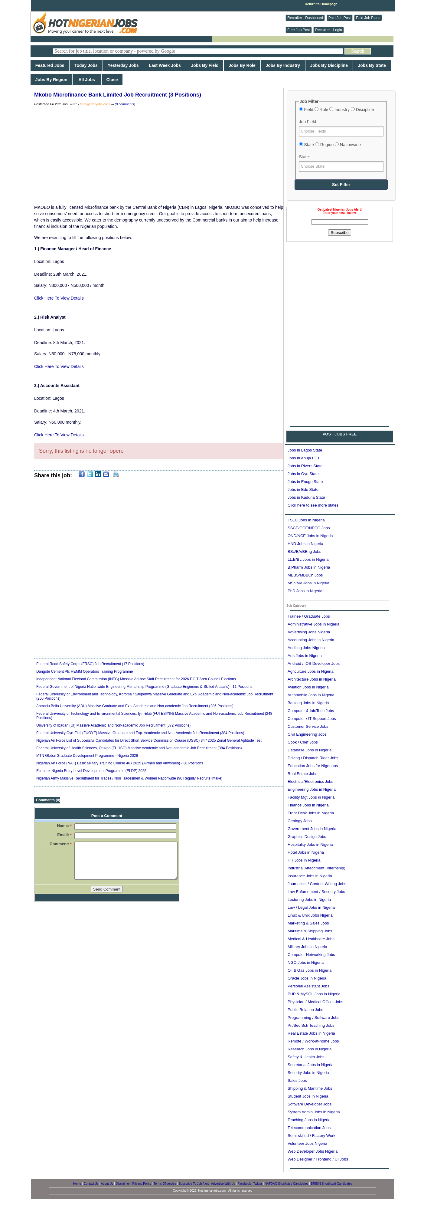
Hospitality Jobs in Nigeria (310, 844)
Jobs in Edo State (303, 489)
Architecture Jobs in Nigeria (312, 679)
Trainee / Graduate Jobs (309, 616)
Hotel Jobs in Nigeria (306, 852)
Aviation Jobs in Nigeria (308, 687)
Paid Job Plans (368, 18)
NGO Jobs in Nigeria (306, 962)
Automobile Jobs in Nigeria (311, 695)
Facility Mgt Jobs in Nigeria (311, 797)
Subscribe (339, 232)
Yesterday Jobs (123, 65)
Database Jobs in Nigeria (309, 750)
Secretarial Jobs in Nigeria (311, 1064)
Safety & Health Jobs (306, 1057)
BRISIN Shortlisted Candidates (331, 1183)
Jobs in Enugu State (305, 481)
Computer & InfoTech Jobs (311, 710)
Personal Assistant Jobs (308, 986)
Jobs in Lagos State (305, 450)
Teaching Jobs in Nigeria (309, 1120)
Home (77, 1183)
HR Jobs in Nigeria (304, 860)
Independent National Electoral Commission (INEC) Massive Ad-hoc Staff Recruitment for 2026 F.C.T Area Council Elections (136, 679)
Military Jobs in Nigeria (307, 946)
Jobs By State (372, 65)
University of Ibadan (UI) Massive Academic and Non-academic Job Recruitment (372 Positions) (113, 725)
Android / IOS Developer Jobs (314, 663)
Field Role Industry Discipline (336, 109)
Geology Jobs (300, 821)
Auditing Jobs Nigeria (306, 647)
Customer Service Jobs (308, 726)
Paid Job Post (339, 18)
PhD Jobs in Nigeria (305, 591)
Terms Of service (165, 1183)
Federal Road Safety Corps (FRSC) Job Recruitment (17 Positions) (90, 664)
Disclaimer (123, 1183)
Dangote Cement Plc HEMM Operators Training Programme (84, 671)
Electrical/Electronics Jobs (310, 781)
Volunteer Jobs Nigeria (307, 1143)
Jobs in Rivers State (305, 466)
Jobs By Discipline (329, 65)
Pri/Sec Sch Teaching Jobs (311, 1025)
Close (112, 79)
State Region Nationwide (330, 144)
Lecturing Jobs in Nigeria (309, 899)
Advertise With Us (223, 1183)
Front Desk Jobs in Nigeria (311, 813)
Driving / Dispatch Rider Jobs (313, 758)
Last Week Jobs (165, 65)
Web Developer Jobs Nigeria (313, 1151)
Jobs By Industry (282, 65)
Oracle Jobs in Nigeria (307, 978)
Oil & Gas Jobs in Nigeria (309, 970)
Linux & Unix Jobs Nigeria (310, 915)
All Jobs (86, 79)
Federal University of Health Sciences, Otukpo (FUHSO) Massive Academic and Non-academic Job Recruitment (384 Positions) (139, 748)
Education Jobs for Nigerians (313, 765)
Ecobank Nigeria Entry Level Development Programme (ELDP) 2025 (91, 771)
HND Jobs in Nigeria (305, 543)
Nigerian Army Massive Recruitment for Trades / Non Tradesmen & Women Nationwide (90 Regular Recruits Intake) (129, 778)
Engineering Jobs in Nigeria (312, 789)
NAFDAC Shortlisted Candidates (286, 1183)
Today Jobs (86, 65)
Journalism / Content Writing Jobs (317, 884)
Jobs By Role (242, 65)
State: (304, 156)
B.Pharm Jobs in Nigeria (309, 567)
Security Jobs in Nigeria (308, 1072)
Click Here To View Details (59, 298)
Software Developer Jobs (309, 1104)
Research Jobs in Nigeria (309, 1049)
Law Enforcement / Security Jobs (316, 891)
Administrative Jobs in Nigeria (313, 624)
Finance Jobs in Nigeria (308, 805)
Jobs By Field (205, 65)
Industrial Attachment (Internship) (316, 868)
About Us (107, 1183)
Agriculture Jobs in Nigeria (311, 671)
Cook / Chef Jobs (303, 742)
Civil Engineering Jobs (307, 734)
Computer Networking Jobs (311, 954)
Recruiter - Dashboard (305, 18)
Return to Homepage (321, 4)
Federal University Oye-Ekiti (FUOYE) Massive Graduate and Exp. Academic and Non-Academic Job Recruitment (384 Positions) (140, 733)
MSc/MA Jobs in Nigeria (308, 583)
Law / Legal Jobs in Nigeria (311, 907)
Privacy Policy (141, 1183)
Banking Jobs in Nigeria (308, 703)
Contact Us (90, 1183)
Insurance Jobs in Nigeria (310, 876)
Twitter (257, 1183)
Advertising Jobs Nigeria (309, 632)
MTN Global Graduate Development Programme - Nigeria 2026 (87, 756)
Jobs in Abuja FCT (304, 458)
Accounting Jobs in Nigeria (311, 640)
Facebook (244, 1183)
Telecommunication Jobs (309, 1127)
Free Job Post (298, 30)
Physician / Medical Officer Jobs (315, 1002)
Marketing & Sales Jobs (308, 923)
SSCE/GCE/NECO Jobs (309, 528)
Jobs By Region (51, 79)
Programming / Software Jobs (313, 1017)
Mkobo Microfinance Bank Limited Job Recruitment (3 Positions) (117, 95)
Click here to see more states (313, 505)
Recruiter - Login (328, 30)
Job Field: (308, 121)
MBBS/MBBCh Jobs (305, 575)
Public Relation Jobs (305, 1009)
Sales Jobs (297, 1080)
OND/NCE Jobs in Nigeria (310, 536)
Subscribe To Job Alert (194, 1183)
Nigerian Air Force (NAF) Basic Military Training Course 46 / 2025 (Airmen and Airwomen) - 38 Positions (119, 763)
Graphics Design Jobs (307, 836)
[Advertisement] (339, 284)
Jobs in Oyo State (303, 473)
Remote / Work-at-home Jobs (313, 1041)
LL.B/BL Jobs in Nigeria (308, 559)
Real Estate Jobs (302, 773)
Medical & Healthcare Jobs (311, 939)
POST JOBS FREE (340, 434)
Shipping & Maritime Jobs (310, 1088)
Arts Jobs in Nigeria (305, 655)
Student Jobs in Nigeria (308, 1096)
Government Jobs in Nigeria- (313, 828)
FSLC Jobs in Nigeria (306, 520)
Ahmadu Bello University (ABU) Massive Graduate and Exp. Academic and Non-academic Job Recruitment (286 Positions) (134, 706)
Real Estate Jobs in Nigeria (311, 1033)
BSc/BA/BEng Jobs (304, 551)
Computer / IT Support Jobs (312, 718)
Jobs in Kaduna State (306, 497)
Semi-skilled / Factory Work (311, 1135)
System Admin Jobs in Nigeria (314, 1112)
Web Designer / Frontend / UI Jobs (318, 1159)
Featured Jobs (50, 65)
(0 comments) (125, 104)
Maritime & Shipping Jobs (310, 931)
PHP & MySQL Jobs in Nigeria (314, 994)
